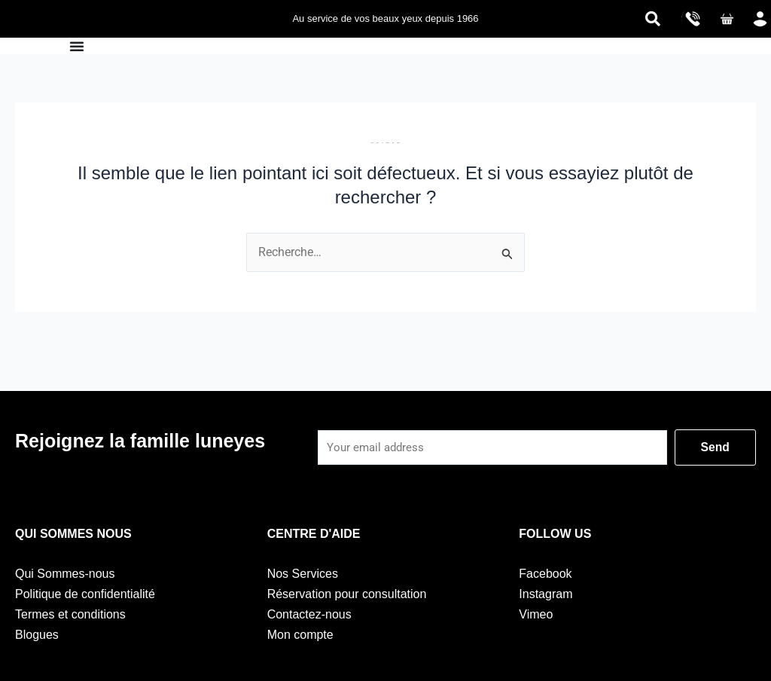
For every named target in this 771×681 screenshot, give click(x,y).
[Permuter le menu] (76, 45)
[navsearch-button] (653, 19)
